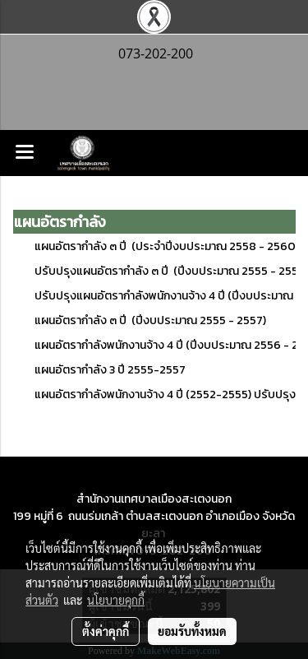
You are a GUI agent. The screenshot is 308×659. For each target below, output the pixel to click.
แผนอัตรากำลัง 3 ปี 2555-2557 (110, 369)
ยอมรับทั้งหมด (192, 631)
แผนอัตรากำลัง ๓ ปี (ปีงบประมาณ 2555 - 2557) (150, 320)
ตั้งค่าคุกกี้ (105, 631)
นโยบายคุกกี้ (116, 599)
